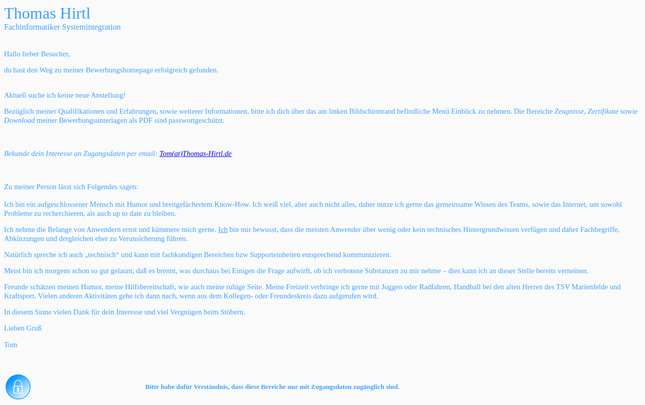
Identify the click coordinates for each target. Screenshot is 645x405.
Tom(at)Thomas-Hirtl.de (195, 153)
